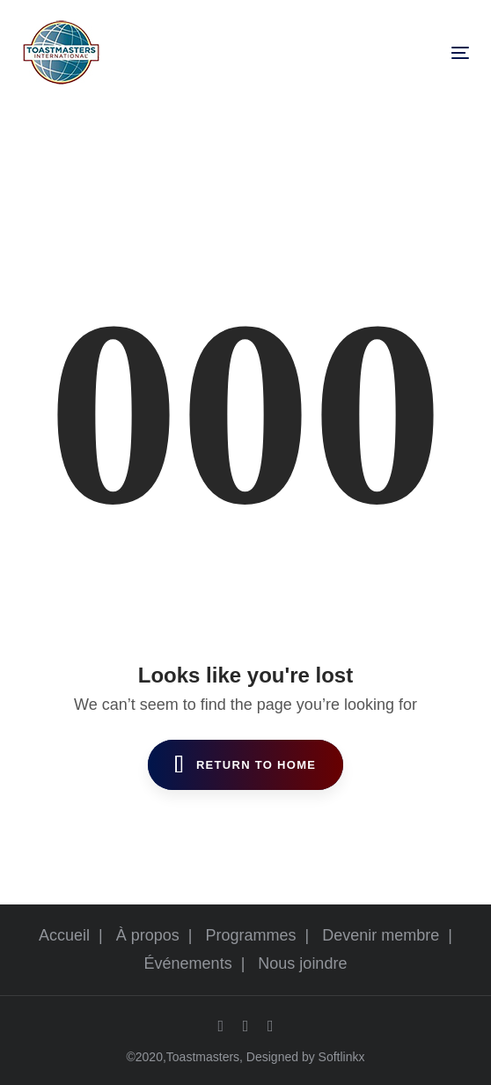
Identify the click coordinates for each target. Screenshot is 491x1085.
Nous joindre (302, 963)
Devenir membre (380, 935)
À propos (148, 935)
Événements (188, 963)
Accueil (64, 935)
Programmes (251, 935)
